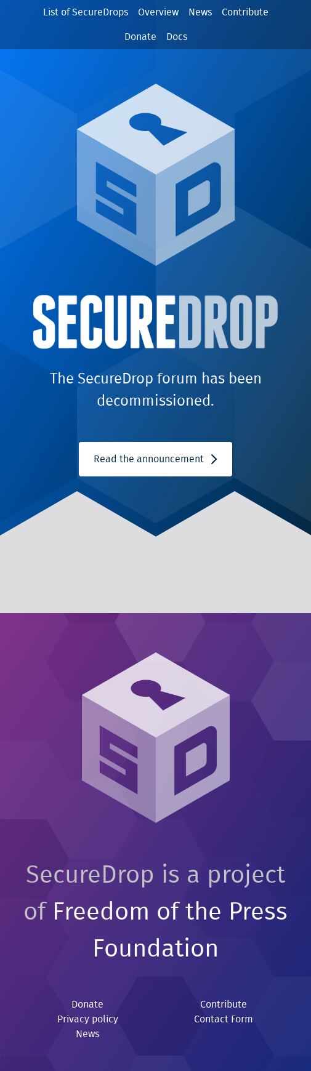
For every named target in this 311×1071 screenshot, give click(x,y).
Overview (158, 12)
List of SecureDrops (85, 12)
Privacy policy (87, 1019)
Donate (140, 37)
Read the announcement (155, 459)
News (200, 12)
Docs (176, 37)
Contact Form (223, 1019)
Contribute (245, 12)
